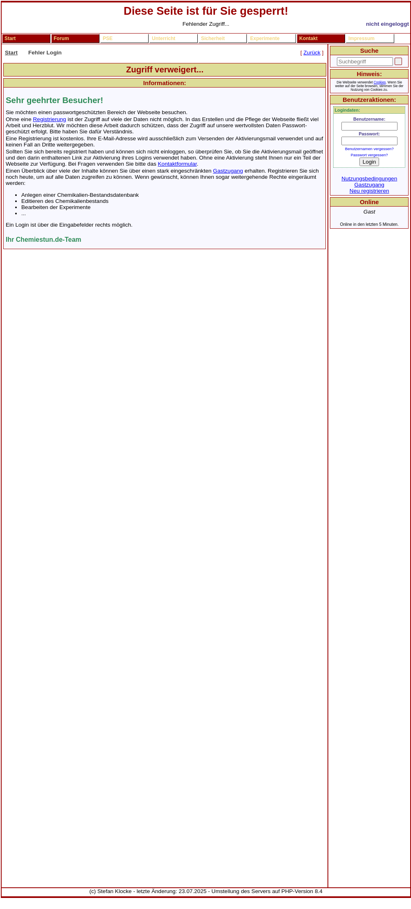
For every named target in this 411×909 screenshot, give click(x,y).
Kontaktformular (177, 164)
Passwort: (369, 133)
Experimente (265, 38)
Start (10, 38)
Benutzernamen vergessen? (369, 148)
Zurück (312, 53)
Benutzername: (369, 119)
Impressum (361, 38)
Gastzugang (228, 171)
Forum (61, 38)
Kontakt (308, 38)
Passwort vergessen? (369, 155)
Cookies (380, 82)
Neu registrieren (369, 191)
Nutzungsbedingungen (369, 179)
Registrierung (49, 119)
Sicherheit (213, 38)
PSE (108, 38)
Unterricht (163, 38)
